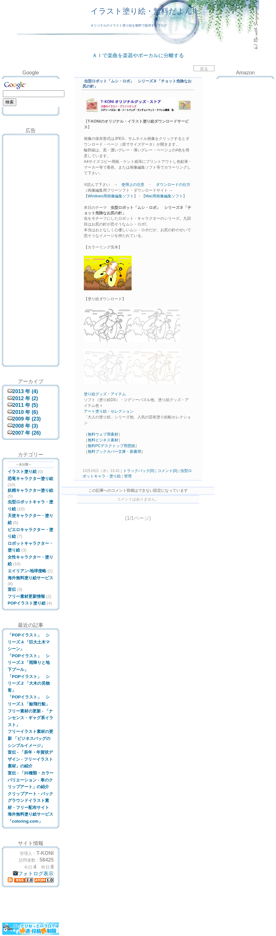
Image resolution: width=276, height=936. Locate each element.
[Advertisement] (30, 151)
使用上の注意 (132, 184)
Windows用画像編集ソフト (111, 196)
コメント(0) (167, 470)
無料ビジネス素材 (103, 440)
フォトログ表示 (33, 873)
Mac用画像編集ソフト (164, 196)
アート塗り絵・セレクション (109, 411)
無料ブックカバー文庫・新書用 (114, 451)
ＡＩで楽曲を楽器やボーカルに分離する (138, 55)
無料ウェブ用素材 (103, 434)
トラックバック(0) (138, 470)
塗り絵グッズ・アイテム (105, 394)
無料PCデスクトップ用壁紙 (111, 446)
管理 (128, 476)
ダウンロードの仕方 (173, 184)
